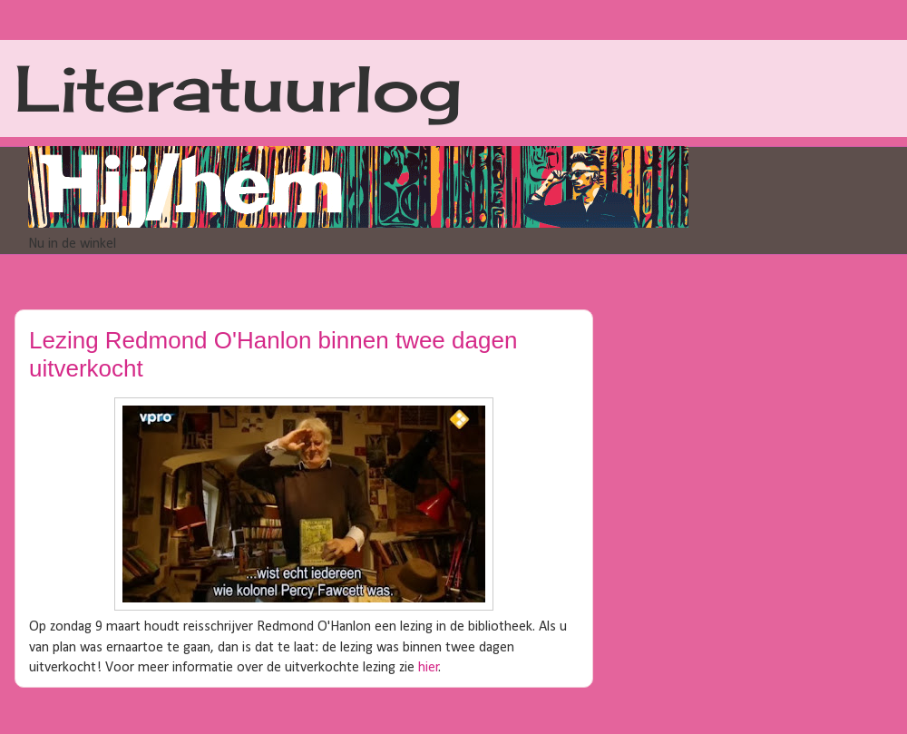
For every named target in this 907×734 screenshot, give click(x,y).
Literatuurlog (238, 88)
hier (428, 668)
